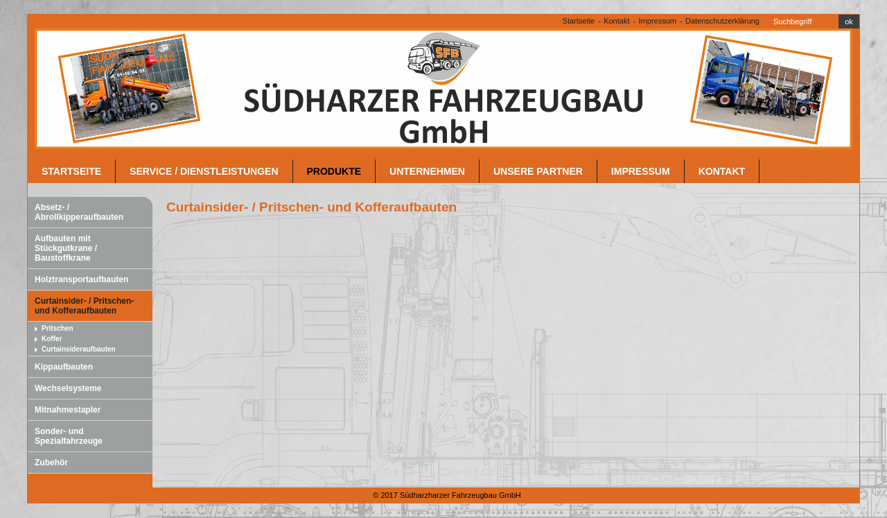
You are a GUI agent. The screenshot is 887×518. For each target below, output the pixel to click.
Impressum (657, 21)
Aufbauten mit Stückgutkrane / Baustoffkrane (66, 248)
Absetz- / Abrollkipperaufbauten (79, 212)
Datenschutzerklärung (722, 21)
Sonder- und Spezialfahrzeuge (69, 436)
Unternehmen (427, 171)
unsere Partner (538, 171)
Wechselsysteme (68, 388)
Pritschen (57, 328)
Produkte (334, 171)
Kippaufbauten (64, 367)
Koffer (52, 339)
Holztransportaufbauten (81, 279)
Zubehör (51, 462)
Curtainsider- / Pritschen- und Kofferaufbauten (84, 306)
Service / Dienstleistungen (204, 171)
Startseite (579, 21)
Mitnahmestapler (67, 410)
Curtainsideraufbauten (79, 349)
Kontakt (616, 21)
